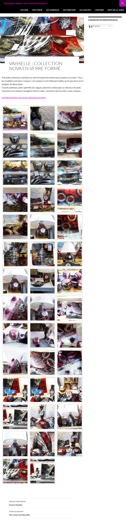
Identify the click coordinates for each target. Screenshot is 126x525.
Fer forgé (37, 10)
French (94, 26)
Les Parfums (69, 10)
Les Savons (85, 10)
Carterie (99, 10)
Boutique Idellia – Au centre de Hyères (25, 3)
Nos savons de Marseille (42, 513)
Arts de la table (116, 10)
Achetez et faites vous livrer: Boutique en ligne (24, 97)
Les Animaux (52, 10)
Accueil (24, 10)
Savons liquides (42, 503)
